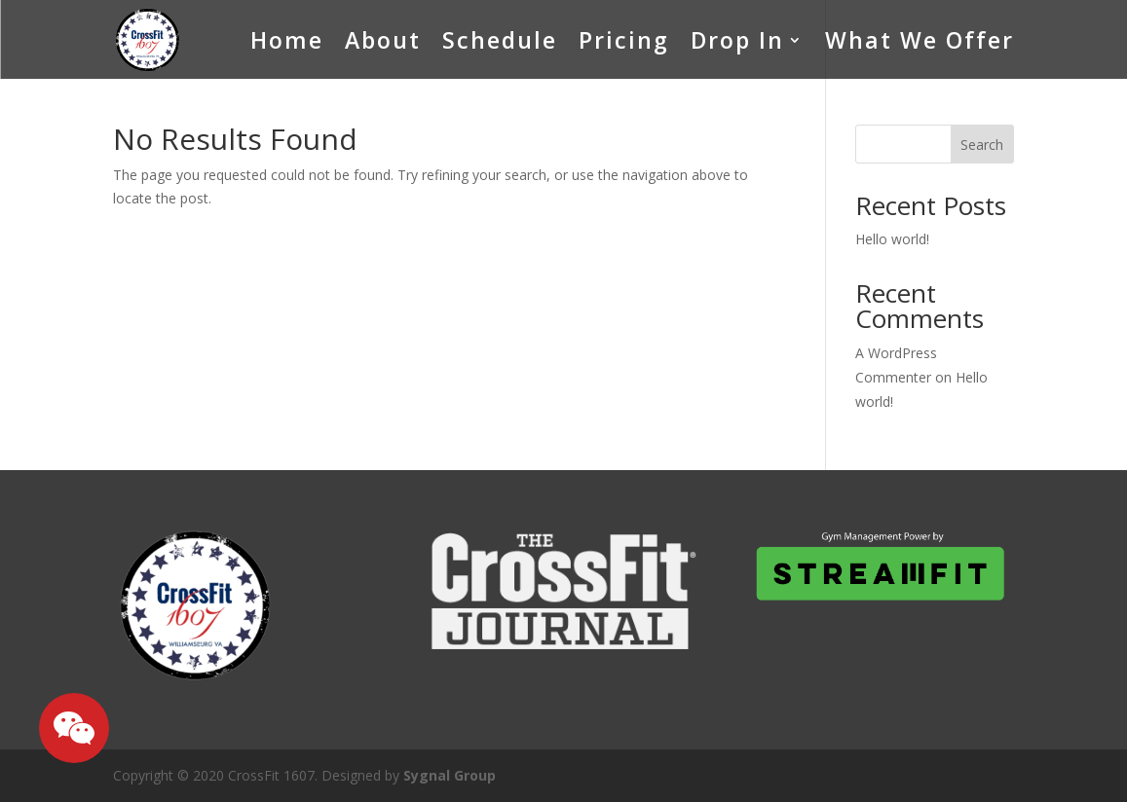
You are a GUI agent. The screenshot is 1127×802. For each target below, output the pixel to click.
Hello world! (892, 239)
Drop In (737, 39)
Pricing (624, 39)
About (383, 39)
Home (286, 39)
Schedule (499, 39)
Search (981, 144)
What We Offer (919, 39)
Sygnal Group (449, 775)
